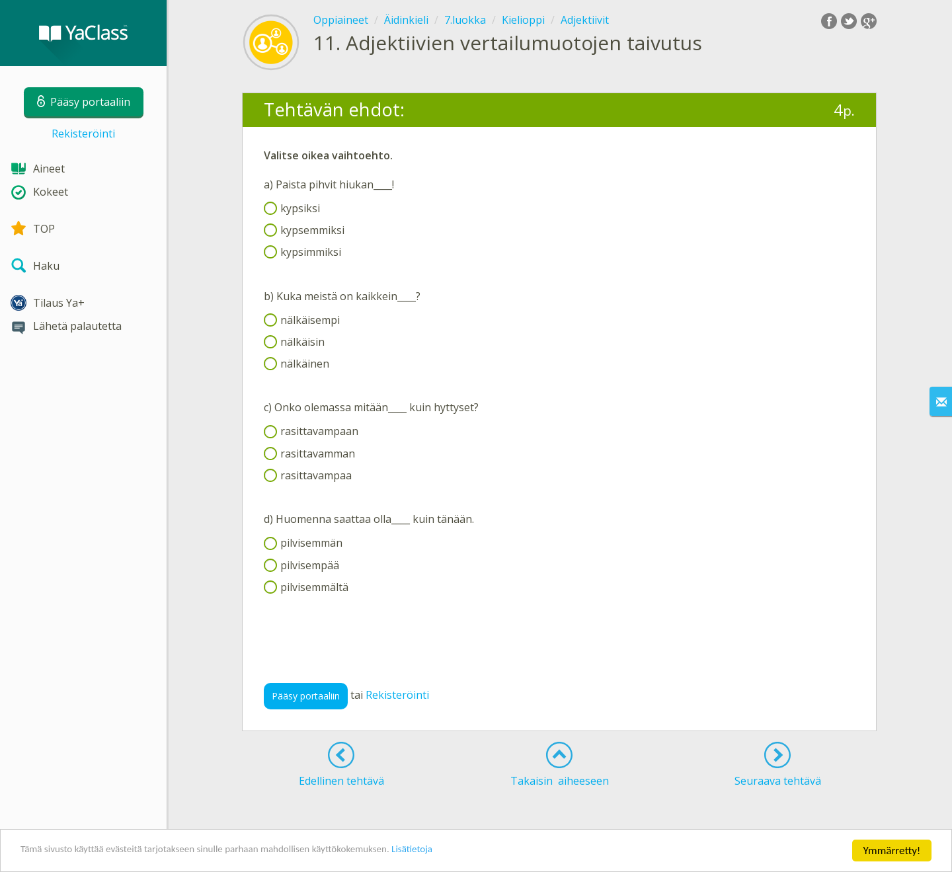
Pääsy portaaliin (306, 696)
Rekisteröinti (83, 133)
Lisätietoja (465, 852)
